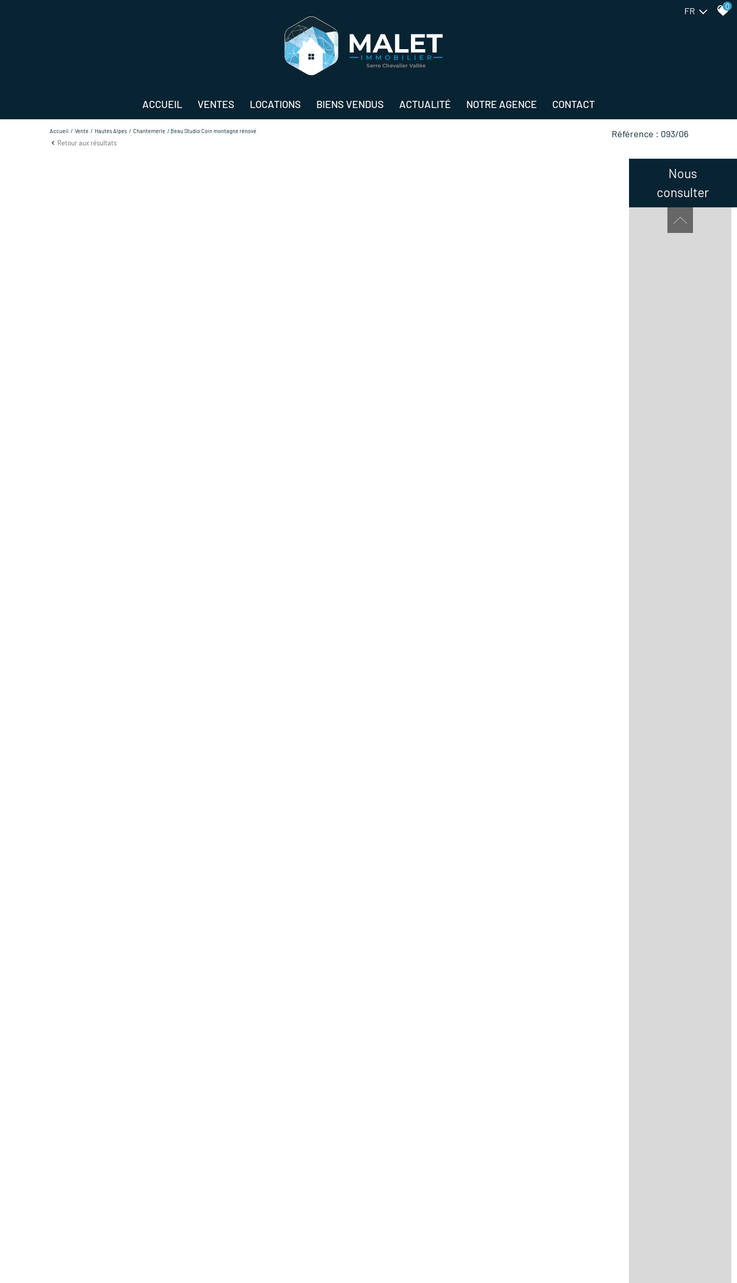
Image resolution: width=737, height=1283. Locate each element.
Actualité (425, 104)
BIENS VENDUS (350, 104)
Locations (275, 104)
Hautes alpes (111, 130)
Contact (573, 104)
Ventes (216, 104)
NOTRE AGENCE (501, 104)
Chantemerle (149, 130)
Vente (82, 130)
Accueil (162, 104)
